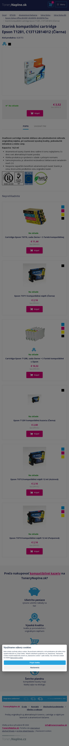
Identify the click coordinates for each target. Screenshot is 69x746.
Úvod (4, 15)
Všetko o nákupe (34, 709)
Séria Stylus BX (60, 15)
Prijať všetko (35, 663)
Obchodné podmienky (53, 706)
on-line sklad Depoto (25, 731)
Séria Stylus (45, 15)
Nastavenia (34, 668)
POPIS (26, 126)
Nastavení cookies (43, 731)
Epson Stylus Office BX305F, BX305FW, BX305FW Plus (26, 18)
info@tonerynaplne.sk (56, 725)
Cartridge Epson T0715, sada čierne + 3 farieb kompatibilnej (34, 237)
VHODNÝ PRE (40, 126)
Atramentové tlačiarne (28, 15)
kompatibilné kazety (45, 573)
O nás (24, 706)
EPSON (13, 15)
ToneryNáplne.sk (10, 728)
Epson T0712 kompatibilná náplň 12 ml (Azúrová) (34, 479)
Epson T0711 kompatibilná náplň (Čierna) (34, 296)
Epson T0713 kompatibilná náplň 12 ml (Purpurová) (35, 538)
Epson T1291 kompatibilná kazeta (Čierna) (34, 420)
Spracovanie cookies (16, 658)
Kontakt (35, 706)
